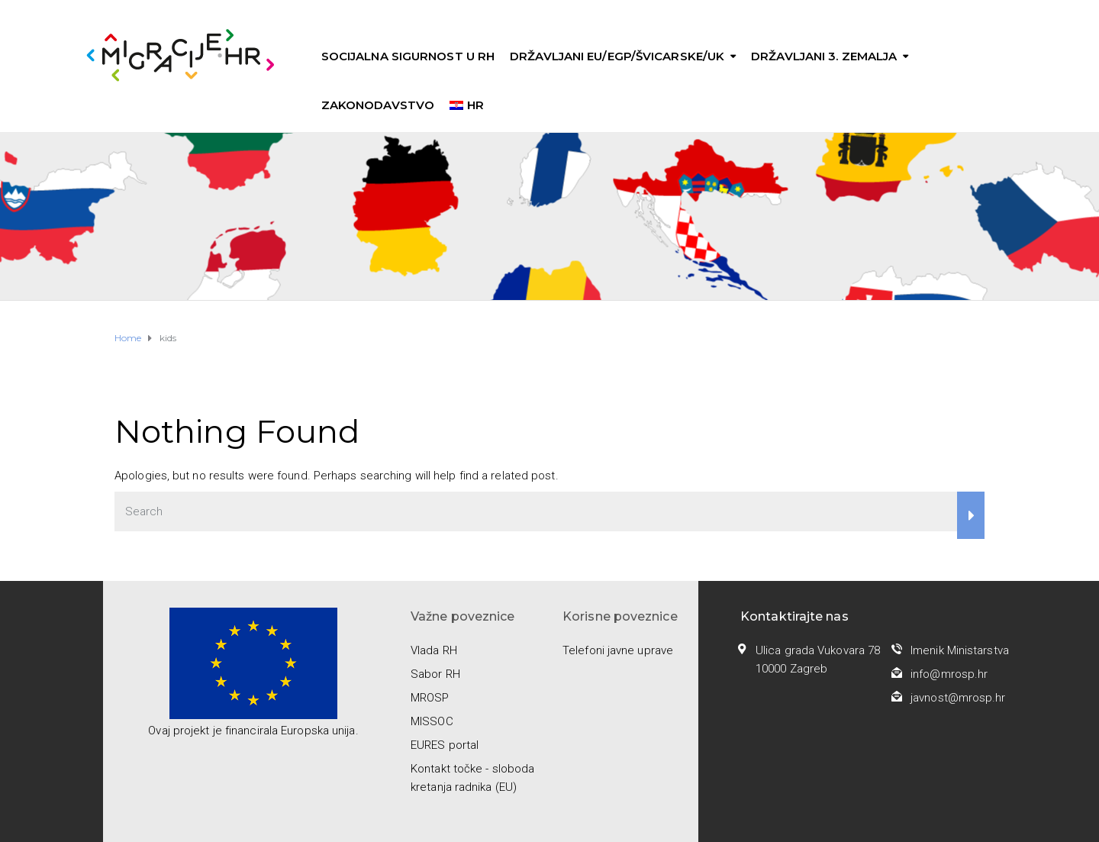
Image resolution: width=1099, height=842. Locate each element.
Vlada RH (434, 650)
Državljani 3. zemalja (824, 56)
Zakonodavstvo (377, 105)
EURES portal (445, 745)
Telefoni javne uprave (617, 650)
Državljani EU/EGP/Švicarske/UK (617, 56)
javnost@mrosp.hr (958, 698)
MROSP (430, 698)
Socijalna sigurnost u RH (408, 56)
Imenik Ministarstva (959, 650)
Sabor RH (435, 674)
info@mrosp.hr (949, 674)
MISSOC (432, 721)
